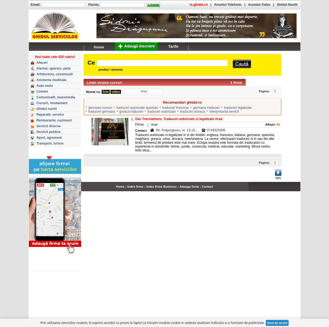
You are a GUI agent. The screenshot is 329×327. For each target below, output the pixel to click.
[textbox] (162, 63)
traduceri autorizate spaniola (137, 108)
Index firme (135, 186)
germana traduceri (206, 108)
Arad (144, 91)
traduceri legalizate (238, 108)
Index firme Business (161, 186)
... (299, 189)
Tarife (173, 46)
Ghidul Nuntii (287, 5)
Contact (207, 186)
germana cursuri (100, 108)
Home (120, 186)
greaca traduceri (131, 111)
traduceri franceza (175, 108)
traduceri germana (101, 111)
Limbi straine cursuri (104, 83)
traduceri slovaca (192, 111)
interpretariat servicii (224, 111)
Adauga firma (189, 186)
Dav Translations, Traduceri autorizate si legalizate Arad (179, 119)
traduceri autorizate (162, 111)
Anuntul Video (259, 5)
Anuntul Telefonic (228, 5)
